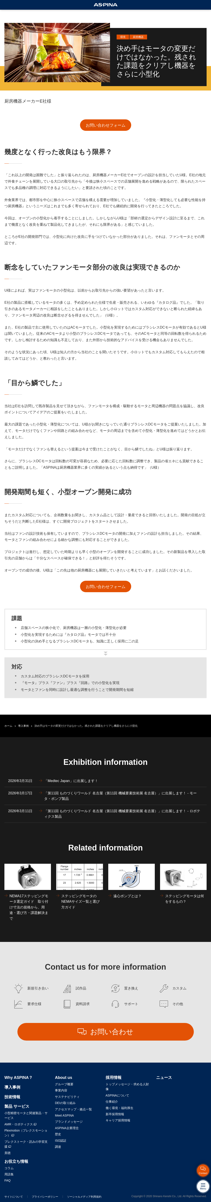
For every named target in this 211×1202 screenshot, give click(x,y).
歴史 (58, 1134)
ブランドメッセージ (69, 1121)
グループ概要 (64, 1084)
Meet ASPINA (64, 1115)
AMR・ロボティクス (20, 1124)
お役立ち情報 (16, 1161)
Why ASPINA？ (18, 1077)
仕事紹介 (112, 1101)
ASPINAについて (117, 1095)
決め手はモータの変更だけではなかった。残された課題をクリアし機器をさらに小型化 (86, 725)
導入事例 (23, 725)
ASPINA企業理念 (66, 1128)
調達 (58, 1146)
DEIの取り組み (65, 1103)
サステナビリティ (67, 1096)
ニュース (164, 1077)
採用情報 (113, 1077)
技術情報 (12, 1097)
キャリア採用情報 (118, 1120)
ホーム (8, 725)
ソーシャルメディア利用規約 (84, 1196)
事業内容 (61, 1090)
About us (63, 1077)
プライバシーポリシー (45, 1196)
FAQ (7, 1180)
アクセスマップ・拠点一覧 (73, 1109)
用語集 (9, 1174)
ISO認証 (60, 1140)
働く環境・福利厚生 (119, 1108)
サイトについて (13, 1196)
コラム (9, 1168)
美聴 (7, 1153)
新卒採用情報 (115, 1114)
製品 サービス (16, 1106)
